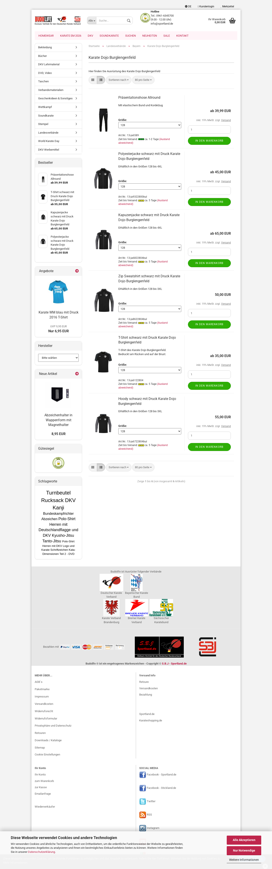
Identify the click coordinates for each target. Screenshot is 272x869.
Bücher (42, 56)
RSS (149, 815)
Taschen (43, 81)
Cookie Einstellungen (47, 755)
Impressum (42, 697)
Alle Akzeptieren (244, 840)
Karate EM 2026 (70, 35)
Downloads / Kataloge (48, 740)
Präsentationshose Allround (139, 98)
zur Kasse (41, 787)
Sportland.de (147, 714)
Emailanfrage (43, 794)
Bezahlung (145, 695)
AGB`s (38, 682)
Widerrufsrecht (44, 711)
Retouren (40, 733)
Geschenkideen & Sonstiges (55, 98)
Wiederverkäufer (45, 807)
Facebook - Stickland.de (161, 788)
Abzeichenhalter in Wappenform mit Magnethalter (58, 420)
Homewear (46, 35)
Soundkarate (109, 35)
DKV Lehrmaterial (48, 64)
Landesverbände (48, 133)
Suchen (130, 35)
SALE (166, 35)
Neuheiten (149, 35)
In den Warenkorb (209, 141)
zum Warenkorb (44, 781)
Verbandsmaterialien (50, 90)
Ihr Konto (40, 775)
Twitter (151, 801)
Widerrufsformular (46, 719)
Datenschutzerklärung (41, 851)
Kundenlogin (206, 6)
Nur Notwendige (244, 850)
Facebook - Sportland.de (161, 775)
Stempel (43, 124)
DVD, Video (45, 73)
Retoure (144, 682)
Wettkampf (45, 107)
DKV (90, 35)
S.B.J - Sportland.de (174, 664)
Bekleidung (45, 47)
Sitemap (40, 748)
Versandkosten (44, 704)
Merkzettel (227, 6)
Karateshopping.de (150, 720)
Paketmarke (42, 689)
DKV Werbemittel (48, 150)
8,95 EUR (59, 434)
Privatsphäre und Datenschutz (53, 726)
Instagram (153, 828)
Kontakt (182, 35)
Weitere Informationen (244, 859)
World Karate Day (48, 141)
